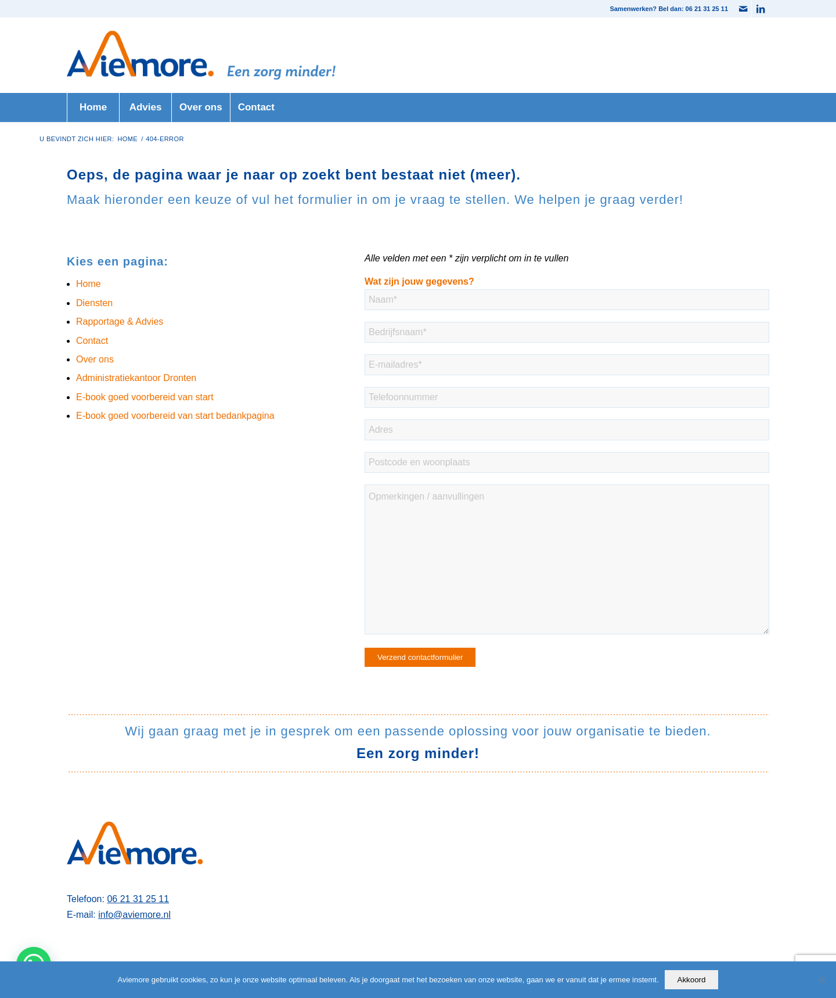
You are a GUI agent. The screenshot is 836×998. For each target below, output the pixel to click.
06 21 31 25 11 (138, 899)
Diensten (94, 303)
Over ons (95, 359)
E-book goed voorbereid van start (145, 397)
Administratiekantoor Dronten (136, 378)
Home (88, 284)
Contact (92, 341)
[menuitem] (93, 107)
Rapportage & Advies (119, 321)
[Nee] (821, 980)
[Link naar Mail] (742, 8)
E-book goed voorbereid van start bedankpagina (175, 416)
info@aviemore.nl (134, 915)
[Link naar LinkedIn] (760, 8)
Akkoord (692, 979)
